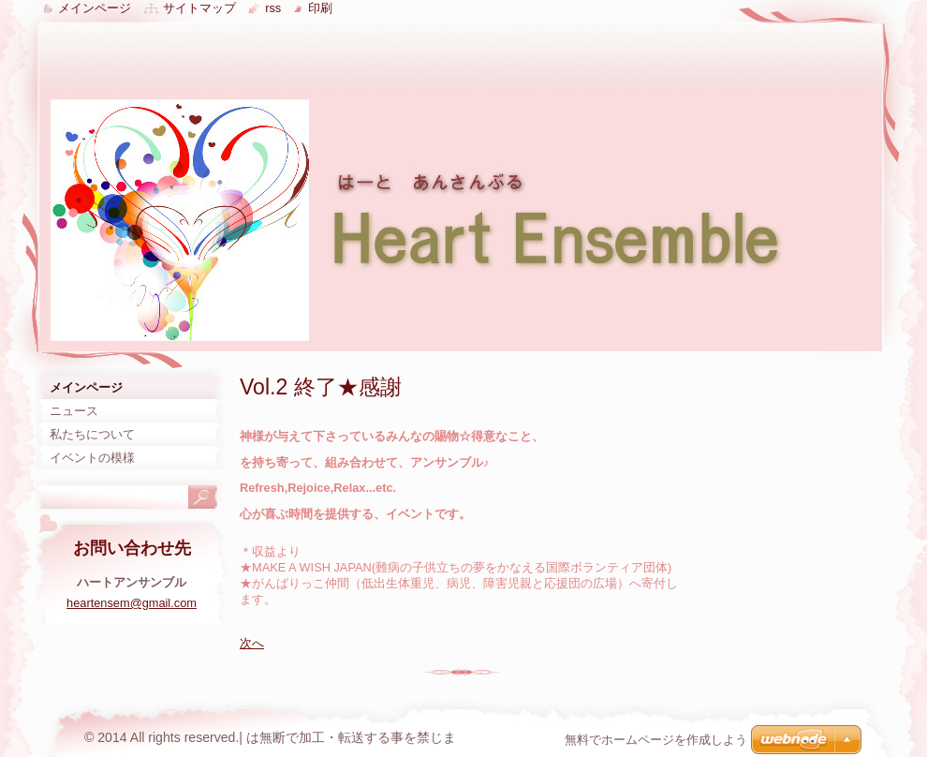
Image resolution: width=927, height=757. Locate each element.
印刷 (320, 8)
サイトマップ (199, 8)
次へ (252, 643)
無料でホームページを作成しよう (656, 740)
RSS (273, 8)
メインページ (94, 8)
